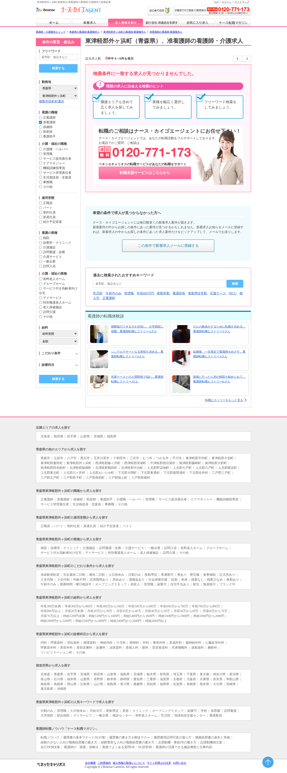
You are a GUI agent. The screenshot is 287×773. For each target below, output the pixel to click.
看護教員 (215, 715)
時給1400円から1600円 (139, 616)
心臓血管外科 (214, 642)
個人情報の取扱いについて (129, 762)
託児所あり (227, 574)
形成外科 (175, 642)
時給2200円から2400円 (91, 621)
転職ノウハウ (50, 737)
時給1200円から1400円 (104, 616)
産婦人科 (132, 647)
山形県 (85, 436)
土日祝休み (116, 574)
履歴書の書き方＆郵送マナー (129, 737)
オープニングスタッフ (111, 584)
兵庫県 (204, 679)
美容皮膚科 (84, 647)
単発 (184, 579)
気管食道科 (160, 647)
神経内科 (106, 642)
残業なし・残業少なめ (207, 579)
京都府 (178, 679)
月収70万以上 (50, 616)
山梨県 (85, 679)
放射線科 (197, 647)
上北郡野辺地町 (158, 467)
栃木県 (151, 674)
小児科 (121, 642)
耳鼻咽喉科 (179, 647)
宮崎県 (231, 684)
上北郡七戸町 (182, 467)
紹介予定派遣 (52, 222)
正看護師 (49, 117)
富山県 (45, 679)
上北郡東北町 (50, 472)
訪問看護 (230, 710)
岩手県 (71, 436)
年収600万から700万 (174, 606)
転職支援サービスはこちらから (145, 173)
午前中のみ (48, 584)
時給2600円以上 (156, 621)
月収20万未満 (74, 611)
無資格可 (209, 584)
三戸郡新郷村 (140, 477)
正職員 (47, 203)
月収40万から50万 (157, 611)
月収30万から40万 (128, 611)
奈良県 (217, 679)
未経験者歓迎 (50, 574)
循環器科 (89, 642)
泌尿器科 (115, 647)
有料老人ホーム (54, 279)
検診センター (122, 715)
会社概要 (90, 762)
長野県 (98, 679)
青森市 (45, 458)
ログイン (227, 1)
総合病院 (63, 715)
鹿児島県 (47, 688)
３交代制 (63, 579)
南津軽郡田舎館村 (53, 467)
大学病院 (47, 715)
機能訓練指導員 (54, 168)
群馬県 (164, 674)
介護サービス (52, 256)
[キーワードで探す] (58, 57)
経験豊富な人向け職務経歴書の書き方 (127, 742)
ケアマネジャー (54, 163)
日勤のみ (134, 574)
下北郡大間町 (127, 472)
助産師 (47, 131)
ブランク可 (227, 584)
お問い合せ (179, 762)
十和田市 (119, 458)
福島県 (111, 436)
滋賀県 (164, 679)
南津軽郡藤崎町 (190, 463)
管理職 (47, 154)
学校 (204, 710)
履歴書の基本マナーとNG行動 (84, 737)
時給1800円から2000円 (209, 616)
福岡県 (164, 684)
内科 (44, 642)
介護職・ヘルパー (55, 149)
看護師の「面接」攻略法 (81, 747)
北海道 (45, 436)
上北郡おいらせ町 (101, 472)
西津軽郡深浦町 (135, 463)
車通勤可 (167, 574)
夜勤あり (232, 579)
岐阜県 (111, 679)
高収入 (135, 584)
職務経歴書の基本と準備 (212, 737)
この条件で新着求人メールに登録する (168, 246)
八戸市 (71, 458)
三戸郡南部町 (95, 477)
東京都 (204, 674)
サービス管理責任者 (57, 172)
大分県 (217, 684)
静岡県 (125, 679)
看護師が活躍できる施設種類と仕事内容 (184, 747)
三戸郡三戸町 (221, 472)
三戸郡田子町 (72, 477)
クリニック (140, 710)
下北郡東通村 (150, 472)
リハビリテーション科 (56, 652)
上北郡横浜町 (227, 467)
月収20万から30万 (99, 611)
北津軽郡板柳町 (80, 467)
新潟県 (234, 674)
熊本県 (204, 684)
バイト (127, 526)
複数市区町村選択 (51, 101)
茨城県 (138, 674)
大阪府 (191, 679)
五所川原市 (101, 458)
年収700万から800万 (206, 606)
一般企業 (49, 261)
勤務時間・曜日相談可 (75, 584)
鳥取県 (45, 684)
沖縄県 (61, 688)
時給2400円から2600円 (125, 621)
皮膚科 (100, 647)
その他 (47, 187)
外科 (146, 642)
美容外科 (66, 647)
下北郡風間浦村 (174, 472)
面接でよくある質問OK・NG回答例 (127, 747)
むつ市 (147, 458)
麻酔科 (212, 647)
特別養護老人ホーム (57, 302)
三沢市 (134, 458)
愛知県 (138, 679)
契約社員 (49, 212)
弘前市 (58, 458)
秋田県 (58, 436)
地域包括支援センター (190, 715)
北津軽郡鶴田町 (106, 467)
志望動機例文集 (211, 742)
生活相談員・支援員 (57, 177)
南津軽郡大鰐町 (216, 463)
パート (47, 207)
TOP (216, 1)
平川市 (177, 458)
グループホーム (54, 283)
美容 (125, 710)
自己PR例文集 (50, 747)
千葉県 (191, 674)
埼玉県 (178, 674)
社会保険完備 (157, 579)
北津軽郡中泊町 (132, 467)
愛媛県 (138, 684)
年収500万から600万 (142, 606)
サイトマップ (242, 1)
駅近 (196, 584)
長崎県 (191, 684)
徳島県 (111, 684)
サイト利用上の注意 (159, 762)
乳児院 (165, 715)
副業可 (162, 584)
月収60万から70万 (214, 611)
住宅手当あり (179, 584)
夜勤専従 (151, 574)
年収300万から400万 (79, 606)
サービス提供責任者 (57, 158)
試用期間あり (99, 579)
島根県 (58, 684)
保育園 (215, 710)
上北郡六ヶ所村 (74, 472)
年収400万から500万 (110, 606)
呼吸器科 (57, 642)
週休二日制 (97, 574)
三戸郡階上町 (118, 477)
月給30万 (96, 710)
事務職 (47, 182)
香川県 (125, 684)
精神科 (134, 642)
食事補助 (209, 574)
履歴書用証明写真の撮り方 (172, 737)
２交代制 (47, 579)
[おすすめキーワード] (159, 284)
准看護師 (49, 122)
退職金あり (137, 579)
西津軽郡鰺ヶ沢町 (107, 463)
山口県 (98, 684)
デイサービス (52, 298)
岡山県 (71, 684)
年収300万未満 (51, 606)
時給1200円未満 (74, 616)
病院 (46, 238)
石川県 (58, 679)
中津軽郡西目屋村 (162, 463)
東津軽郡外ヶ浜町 (78, 463)
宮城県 (98, 436)
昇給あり (119, 579)
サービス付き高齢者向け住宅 (61, 552)
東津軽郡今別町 (223, 458)
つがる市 (162, 458)
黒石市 (85, 458)
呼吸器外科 (48, 647)
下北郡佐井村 (198, 472)
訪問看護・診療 (54, 252)
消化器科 (73, 642)
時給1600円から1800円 (174, 616)
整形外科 (159, 642)
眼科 (145, 647)
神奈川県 (219, 674)
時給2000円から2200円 (56, 621)
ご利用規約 (104, 762)
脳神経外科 (193, 642)
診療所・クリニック (57, 242)
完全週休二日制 (74, 574)
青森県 (58, 674)
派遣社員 (49, 217)
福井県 (71, 679)
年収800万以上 (51, 611)
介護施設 (49, 247)
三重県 (151, 679)
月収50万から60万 (186, 611)
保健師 (47, 127)
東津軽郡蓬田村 (52, 463)
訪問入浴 (49, 266)
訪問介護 (49, 312)
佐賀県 (178, 684)
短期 (174, 579)
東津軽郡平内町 (197, 458)
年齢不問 (79, 579)
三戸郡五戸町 (50, 477)
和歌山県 (232, 679)
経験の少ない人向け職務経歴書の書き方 (69, 742)
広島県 (85, 684)
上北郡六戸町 (205, 467)
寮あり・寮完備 (188, 574)
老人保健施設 (52, 307)
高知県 (151, 684)
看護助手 (49, 136)
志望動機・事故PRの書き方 (177, 742)
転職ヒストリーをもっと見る (224, 400)
